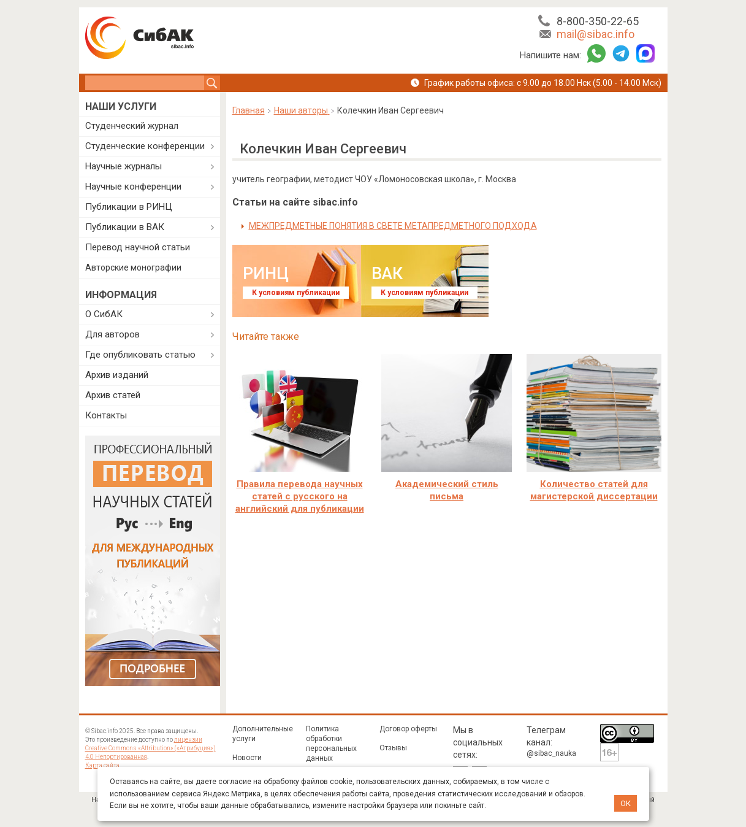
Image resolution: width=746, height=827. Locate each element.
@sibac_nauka (551, 753)
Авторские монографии (133, 267)
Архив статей (112, 395)
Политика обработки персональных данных (331, 744)
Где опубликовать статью (140, 354)
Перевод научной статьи (137, 247)
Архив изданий (116, 374)
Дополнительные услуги (262, 734)
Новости (247, 757)
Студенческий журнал (131, 125)
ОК (625, 803)
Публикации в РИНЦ (128, 206)
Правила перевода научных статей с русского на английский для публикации (299, 496)
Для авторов (112, 334)
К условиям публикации (296, 292)
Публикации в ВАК (124, 227)
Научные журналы (123, 166)
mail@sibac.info (595, 34)
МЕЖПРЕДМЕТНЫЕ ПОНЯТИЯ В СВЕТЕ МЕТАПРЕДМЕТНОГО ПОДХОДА (393, 226)
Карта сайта (102, 765)
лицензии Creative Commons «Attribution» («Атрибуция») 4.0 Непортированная (150, 748)
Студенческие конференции (145, 146)
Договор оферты (408, 729)
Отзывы (393, 748)
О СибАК (104, 314)
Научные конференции (133, 186)
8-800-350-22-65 (598, 21)
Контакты (106, 415)
